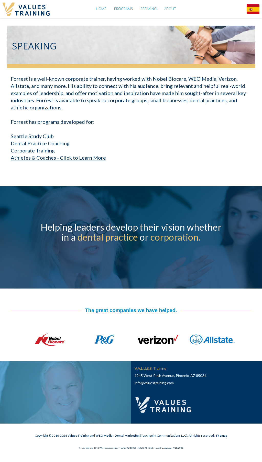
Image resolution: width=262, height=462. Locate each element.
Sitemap (221, 435)
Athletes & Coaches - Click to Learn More (58, 158)
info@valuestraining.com (154, 383)
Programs (123, 8)
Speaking (148, 8)
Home (101, 8)
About (170, 8)
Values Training (78, 435)
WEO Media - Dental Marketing (117, 435)
